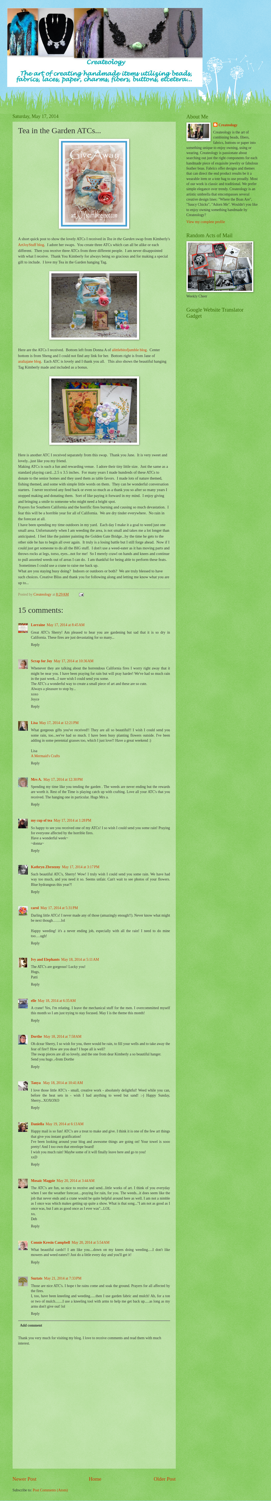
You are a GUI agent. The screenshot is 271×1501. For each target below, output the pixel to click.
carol (35, 908)
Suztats (37, 1278)
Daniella (37, 1124)
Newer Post (25, 1479)
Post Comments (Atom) (50, 1490)
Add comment (31, 1325)
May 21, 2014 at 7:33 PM (62, 1278)
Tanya (36, 1083)
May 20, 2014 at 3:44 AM (76, 1181)
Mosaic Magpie (43, 1181)
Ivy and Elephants (45, 960)
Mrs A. (36, 780)
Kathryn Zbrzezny (45, 867)
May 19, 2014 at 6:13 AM (65, 1124)
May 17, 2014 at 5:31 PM (59, 908)
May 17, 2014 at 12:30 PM (63, 780)
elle (33, 1001)
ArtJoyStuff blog (31, 245)
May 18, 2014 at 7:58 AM (63, 1037)
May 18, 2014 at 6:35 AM (57, 1001)
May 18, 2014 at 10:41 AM (63, 1083)
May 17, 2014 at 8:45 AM (66, 625)
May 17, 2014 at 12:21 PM (59, 723)
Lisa (34, 723)
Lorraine (38, 625)
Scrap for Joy (41, 661)
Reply (35, 645)
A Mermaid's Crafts (45, 756)
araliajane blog (29, 361)
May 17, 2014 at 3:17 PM (80, 867)
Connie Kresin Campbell (50, 1242)
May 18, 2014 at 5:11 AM (80, 960)
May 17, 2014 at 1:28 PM (72, 820)
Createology (228, 125)
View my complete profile (205, 222)
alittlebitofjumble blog (129, 350)
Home (95, 1479)
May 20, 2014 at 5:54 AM (91, 1242)
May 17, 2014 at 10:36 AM (74, 661)
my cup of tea (41, 820)
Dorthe (36, 1037)
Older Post (164, 1479)
